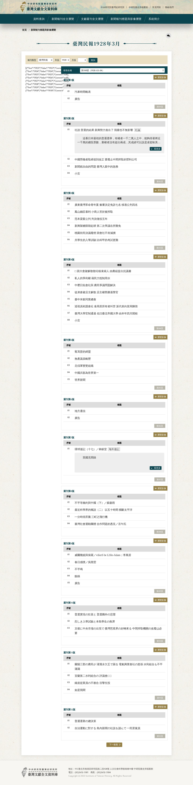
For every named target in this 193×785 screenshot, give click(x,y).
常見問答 (156, 7)
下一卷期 (113, 744)
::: (1, 2)
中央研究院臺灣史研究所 (112, 7)
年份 (57, 60)
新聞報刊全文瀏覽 (63, 19)
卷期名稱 (67, 70)
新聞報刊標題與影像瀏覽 (126, 19)
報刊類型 (32, 60)
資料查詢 (39, 19)
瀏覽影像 (161, 77)
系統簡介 (154, 19)
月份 (74, 60)
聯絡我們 (169, 7)
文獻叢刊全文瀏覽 (92, 19)
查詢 (93, 60)
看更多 (157, 149)
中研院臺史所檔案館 (138, 7)
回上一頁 (168, 35)
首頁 (24, 29)
